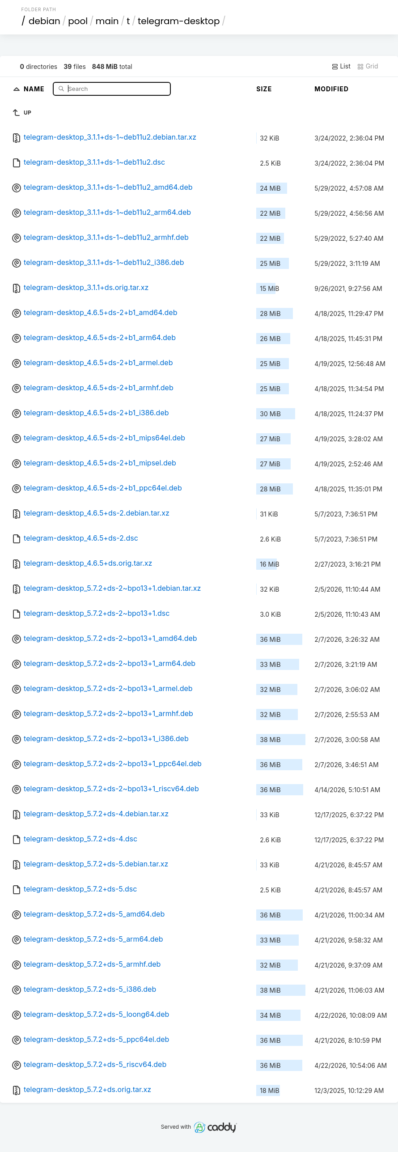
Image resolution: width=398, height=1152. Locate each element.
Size (264, 89)
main (107, 21)
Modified (331, 89)
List (341, 66)
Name (35, 88)
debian (44, 21)
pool (78, 21)
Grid (367, 66)
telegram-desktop (179, 21)
